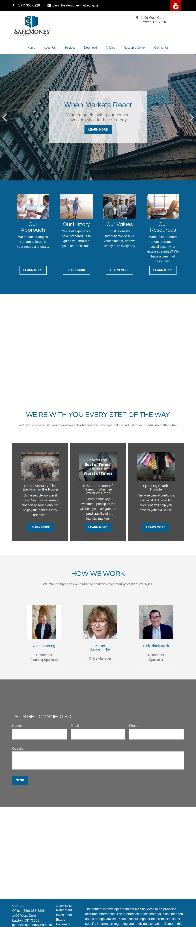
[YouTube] (175, 5)
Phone (133, 726)
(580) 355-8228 (33, 911)
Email (75, 726)
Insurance (63, 924)
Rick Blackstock (156, 646)
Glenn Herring (44, 646)
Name (16, 726)
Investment (64, 915)
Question (18, 748)
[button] (31, 47)
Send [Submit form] (20, 780)
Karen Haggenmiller (100, 647)
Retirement (64, 910)
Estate (60, 919)
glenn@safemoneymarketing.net (73, 5)
